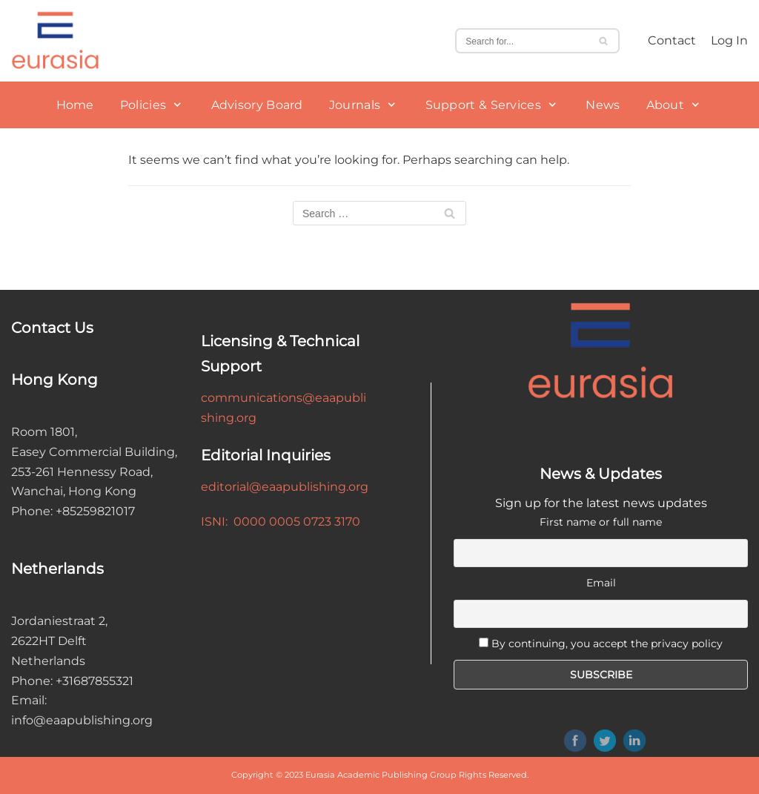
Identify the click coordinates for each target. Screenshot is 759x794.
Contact (672, 40)
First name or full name (601, 522)
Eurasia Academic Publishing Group (381, 775)
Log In (729, 40)
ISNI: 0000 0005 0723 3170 (280, 522)
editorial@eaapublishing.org (284, 487)
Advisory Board (257, 105)
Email (601, 582)
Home (75, 105)
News (603, 105)
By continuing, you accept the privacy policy (607, 643)
